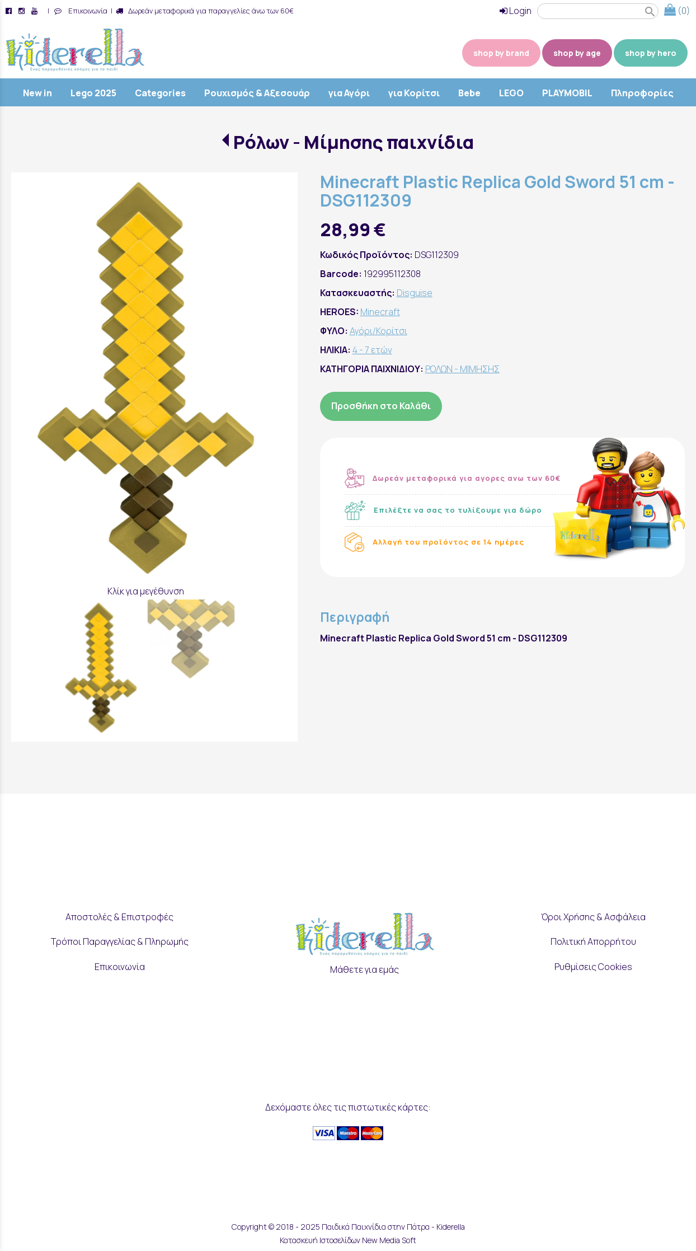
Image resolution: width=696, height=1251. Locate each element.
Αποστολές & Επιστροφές (119, 916)
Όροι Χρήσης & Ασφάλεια (593, 916)
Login (516, 10)
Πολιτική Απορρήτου (593, 941)
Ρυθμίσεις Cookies (593, 966)
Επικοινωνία (86, 11)
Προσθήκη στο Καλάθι (381, 406)
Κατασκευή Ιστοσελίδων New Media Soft (348, 1240)
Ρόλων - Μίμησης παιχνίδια (353, 142)
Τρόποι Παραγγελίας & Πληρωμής (120, 941)
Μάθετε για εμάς (364, 969)
